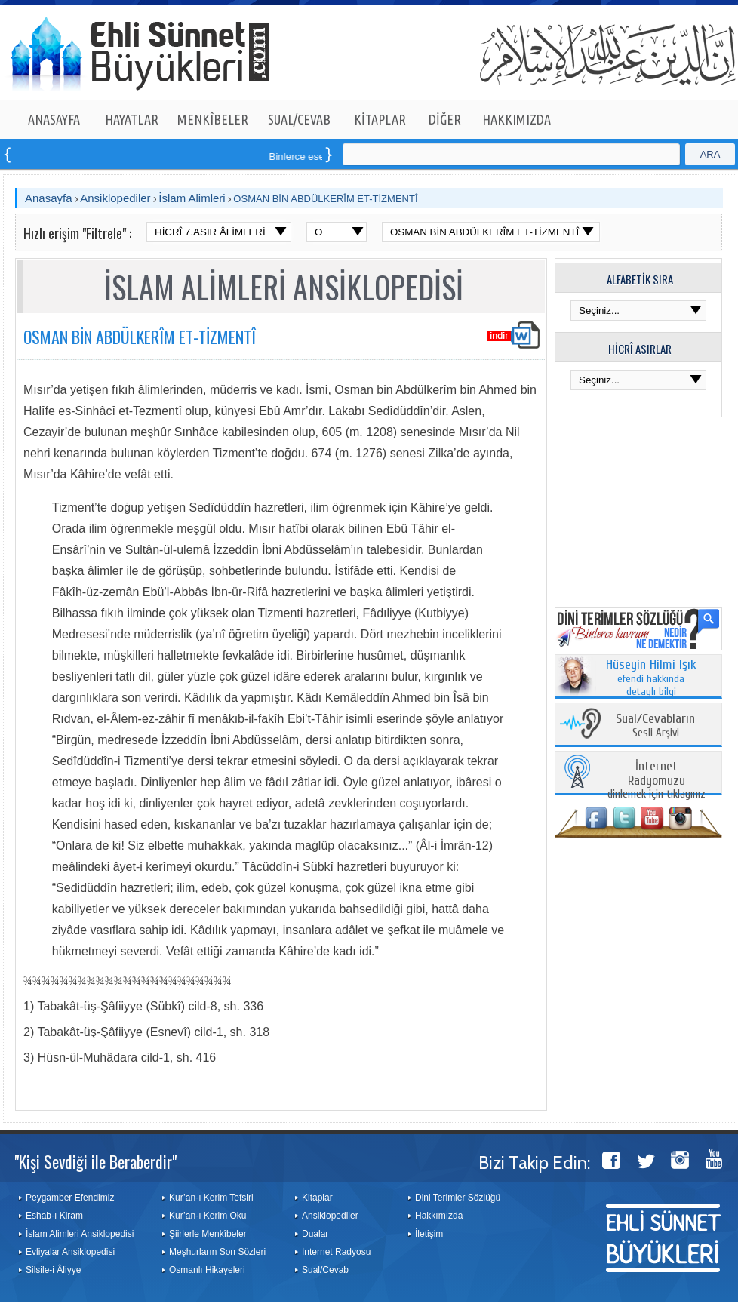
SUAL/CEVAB (299, 119)
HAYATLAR (131, 119)
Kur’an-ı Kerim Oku (207, 1215)
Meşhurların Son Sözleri (217, 1252)
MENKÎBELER (212, 119)
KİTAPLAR (380, 119)
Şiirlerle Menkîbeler (208, 1233)
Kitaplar (317, 1197)
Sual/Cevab (325, 1270)
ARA (710, 154)
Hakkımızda (439, 1215)
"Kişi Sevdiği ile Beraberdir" (95, 1161)
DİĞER (445, 119)
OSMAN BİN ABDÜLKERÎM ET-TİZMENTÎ (325, 198)
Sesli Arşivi (655, 726)
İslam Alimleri (191, 198)
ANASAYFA (54, 119)
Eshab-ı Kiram (54, 1215)
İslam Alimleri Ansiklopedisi (80, 1233)
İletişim (429, 1233)
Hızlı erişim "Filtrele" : (77, 233)
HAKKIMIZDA (516, 119)
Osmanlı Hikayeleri (207, 1270)
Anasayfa (48, 198)
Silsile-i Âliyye (53, 1270)
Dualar (315, 1233)
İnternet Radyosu (336, 1252)
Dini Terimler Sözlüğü (457, 1197)
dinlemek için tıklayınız (656, 781)
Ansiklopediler (115, 198)
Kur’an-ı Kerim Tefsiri (211, 1197)
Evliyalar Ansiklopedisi (70, 1252)
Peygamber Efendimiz (70, 1197)
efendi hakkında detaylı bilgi (651, 678)
